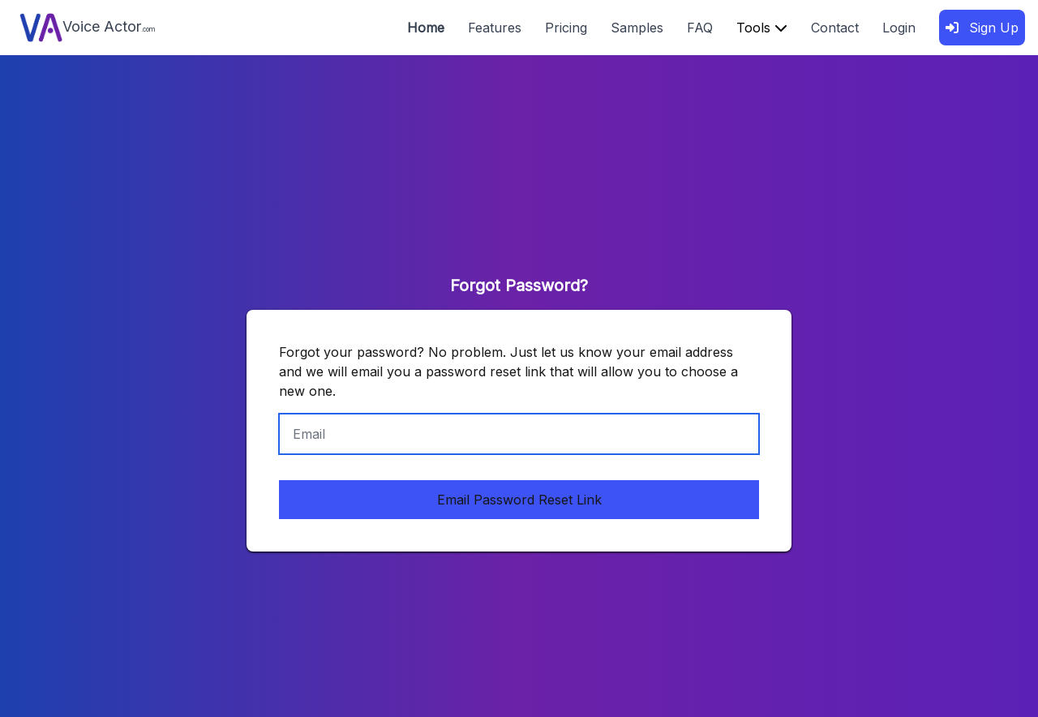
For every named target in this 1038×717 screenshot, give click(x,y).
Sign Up (982, 27)
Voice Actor (87, 27)
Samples (637, 27)
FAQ (700, 27)
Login (899, 27)
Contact (835, 27)
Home (425, 27)
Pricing (566, 27)
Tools (761, 27)
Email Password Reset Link (519, 500)
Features (494, 27)
